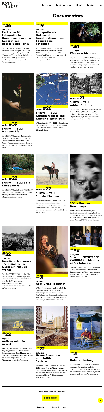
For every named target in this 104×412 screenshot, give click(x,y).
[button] (101, 5)
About (79, 5)
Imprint (41, 407)
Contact (91, 5)
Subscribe (51, 397)
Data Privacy (59, 407)
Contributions (63, 5)
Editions (46, 5)
